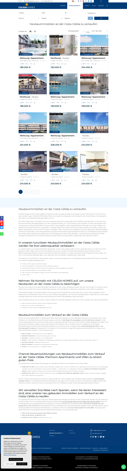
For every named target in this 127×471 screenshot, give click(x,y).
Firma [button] (87, 5)
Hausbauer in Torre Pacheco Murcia (40, 457)
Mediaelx (104, 450)
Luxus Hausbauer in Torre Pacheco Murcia (86, 457)
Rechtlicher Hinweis (70, 448)
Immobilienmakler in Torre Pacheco (86, 465)
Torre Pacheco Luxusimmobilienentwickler (86, 458)
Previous (51, 84)
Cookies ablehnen (21, 464)
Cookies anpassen (9, 464)
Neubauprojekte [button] (74, 5)
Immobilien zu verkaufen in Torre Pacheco (86, 467)
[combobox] (29, 13)
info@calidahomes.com (31, 1)
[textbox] (52, 13)
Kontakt (101, 5)
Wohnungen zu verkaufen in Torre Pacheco (40, 467)
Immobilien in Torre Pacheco (40, 465)
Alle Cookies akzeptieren (16, 459)
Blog (20, 1)
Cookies (95, 448)
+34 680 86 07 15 (46, 1)
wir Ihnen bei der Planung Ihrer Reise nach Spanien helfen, (81, 401)
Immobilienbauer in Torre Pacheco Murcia (40, 458)
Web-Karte (103, 448)
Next (76, 84)
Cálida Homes (29, 5)
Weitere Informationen (10, 455)
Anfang (62, 5)
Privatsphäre (85, 448)
